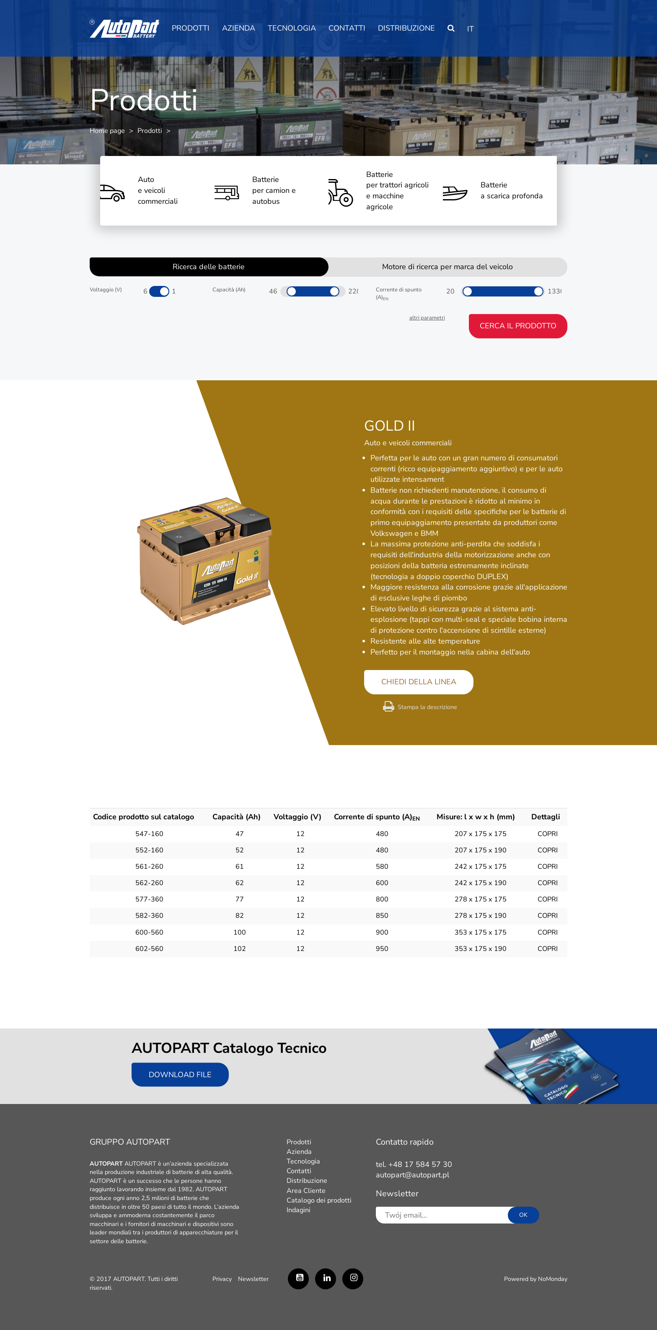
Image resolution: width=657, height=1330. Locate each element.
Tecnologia (292, 28)
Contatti (346, 28)
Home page (107, 130)
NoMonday (552, 1279)
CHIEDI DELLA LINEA (418, 682)
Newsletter (253, 1279)
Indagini (298, 1210)
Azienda (238, 28)
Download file (180, 1074)
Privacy (222, 1279)
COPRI (548, 834)
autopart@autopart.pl (412, 1175)
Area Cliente (306, 1190)
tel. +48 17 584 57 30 (414, 1164)
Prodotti (191, 28)
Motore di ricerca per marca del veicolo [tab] (447, 267)
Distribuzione (406, 28)
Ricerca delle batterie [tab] (209, 267)
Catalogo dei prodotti (319, 1200)
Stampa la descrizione (427, 707)
